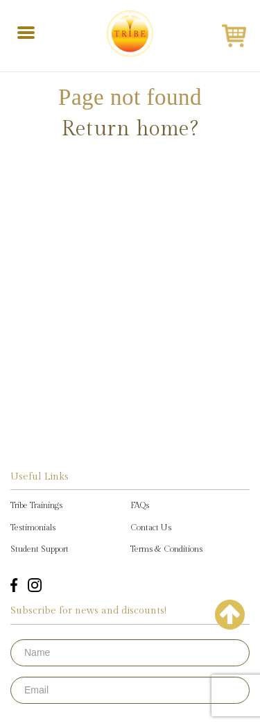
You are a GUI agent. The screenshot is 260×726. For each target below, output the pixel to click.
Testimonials (32, 527)
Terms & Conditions (166, 549)
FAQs (139, 505)
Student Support (39, 549)
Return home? (130, 129)
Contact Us (150, 527)
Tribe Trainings (36, 505)
